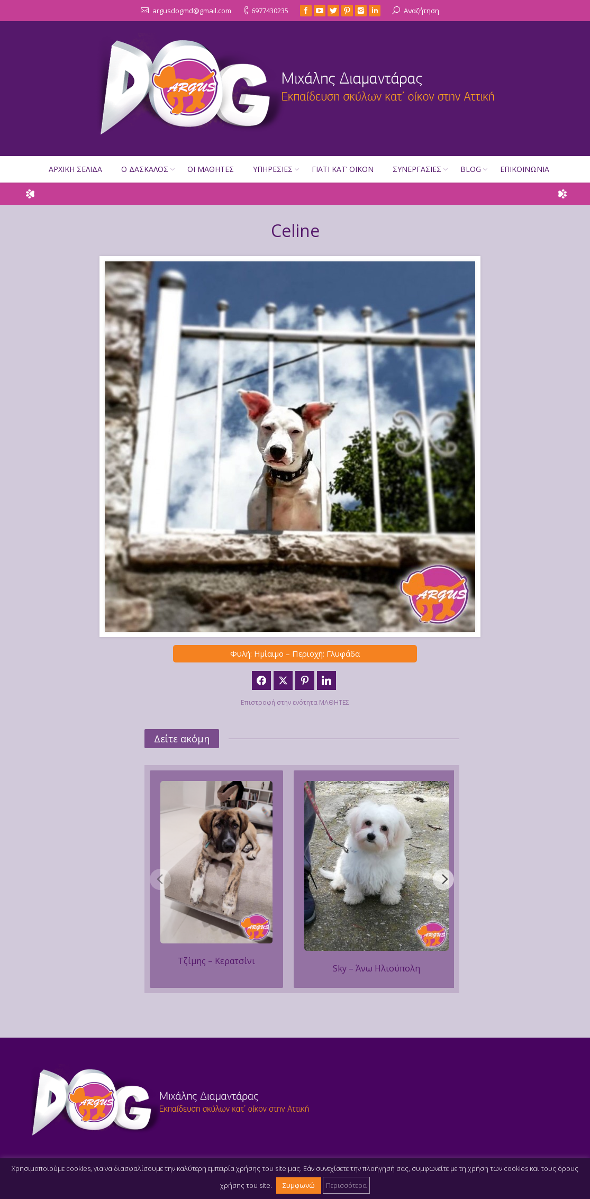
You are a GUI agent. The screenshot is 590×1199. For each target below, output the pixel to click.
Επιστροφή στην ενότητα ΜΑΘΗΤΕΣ (295, 702)
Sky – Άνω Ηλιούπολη (376, 968)
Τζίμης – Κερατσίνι (216, 961)
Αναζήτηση (421, 10)
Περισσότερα (346, 1185)
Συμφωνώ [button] (299, 1185)
